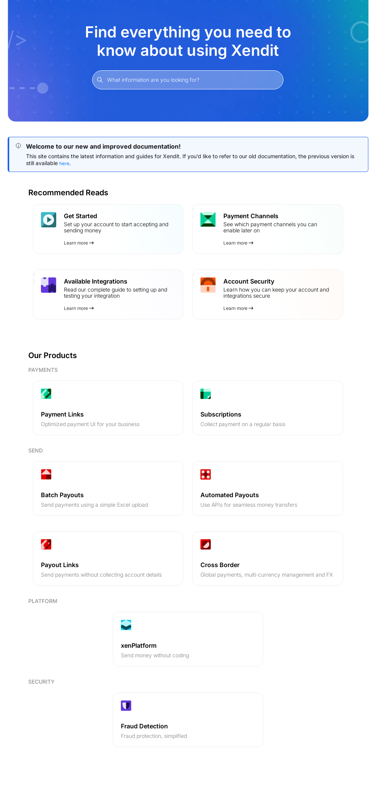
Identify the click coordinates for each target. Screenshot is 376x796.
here (64, 163)
